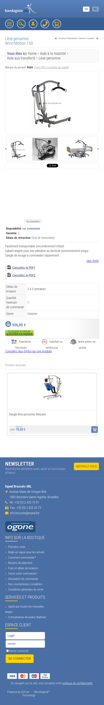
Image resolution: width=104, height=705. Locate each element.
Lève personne (49, 58)
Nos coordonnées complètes (24, 584)
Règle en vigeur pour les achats (25, 552)
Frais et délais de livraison (22, 568)
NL (95, 9)
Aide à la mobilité (53, 53)
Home (32, 53)
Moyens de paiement (19, 563)
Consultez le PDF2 (23, 275)
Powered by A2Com (18, 692)
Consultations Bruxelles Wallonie (26, 617)
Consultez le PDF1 (23, 268)
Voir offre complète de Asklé (51, 67)
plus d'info (93, 261)
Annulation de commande (22, 579)
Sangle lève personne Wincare (27, 414)
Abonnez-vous (86, 466)
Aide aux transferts (21, 58)
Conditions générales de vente (25, 589)
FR (86, 9)
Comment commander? (21, 557)
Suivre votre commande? (22, 573)
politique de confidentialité (78, 683)
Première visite (16, 547)
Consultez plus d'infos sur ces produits (28, 351)
